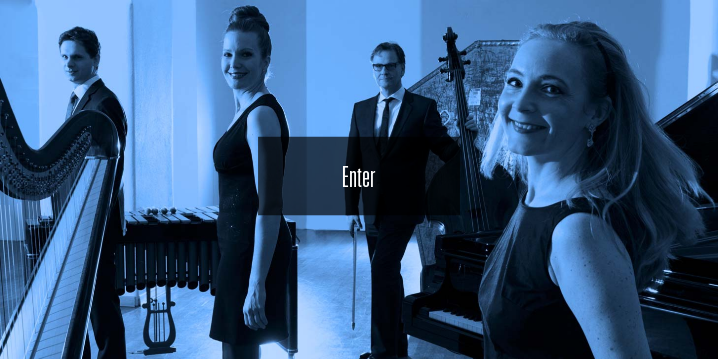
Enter (359, 176)
